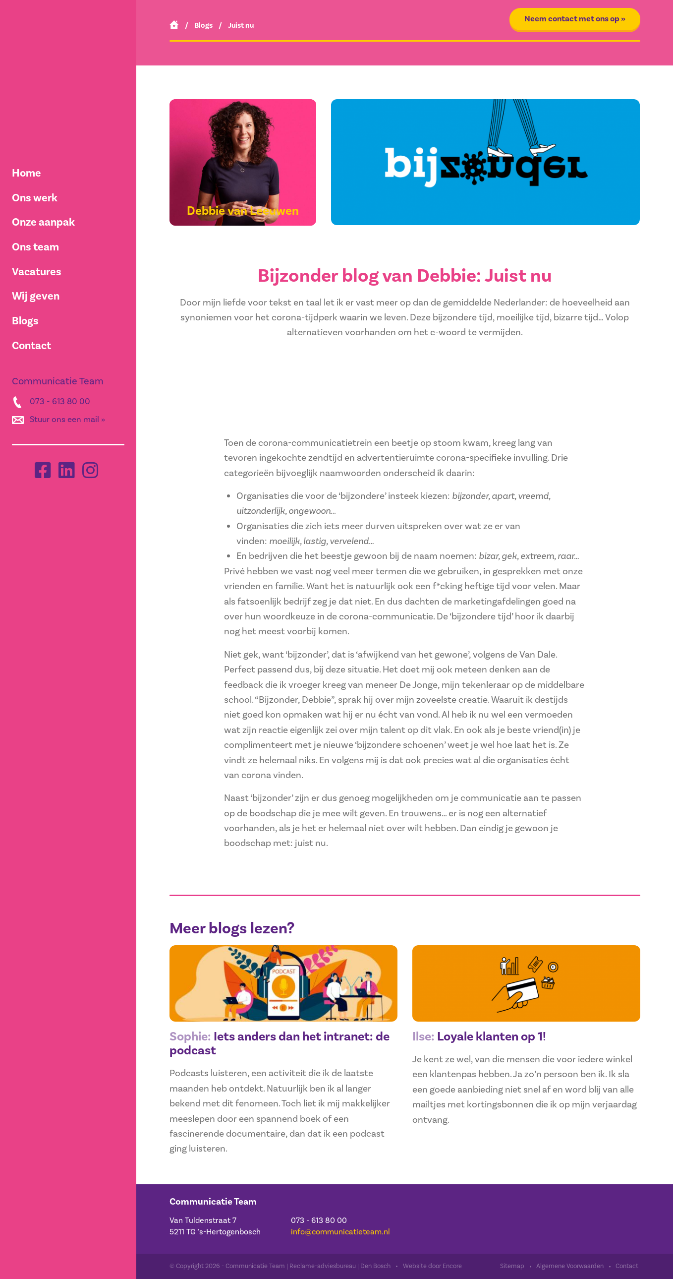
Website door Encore (432, 1267)
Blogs (25, 321)
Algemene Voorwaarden (570, 1267)
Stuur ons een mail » (67, 419)
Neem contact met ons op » (574, 18)
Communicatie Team (213, 1201)
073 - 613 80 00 (60, 401)
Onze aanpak (43, 222)
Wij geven (35, 296)
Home (26, 173)
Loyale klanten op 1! (482, 1036)
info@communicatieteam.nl (340, 1232)
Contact (31, 346)
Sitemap (512, 1267)
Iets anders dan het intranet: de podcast (275, 1043)
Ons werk (34, 198)
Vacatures (36, 272)
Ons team (35, 247)
